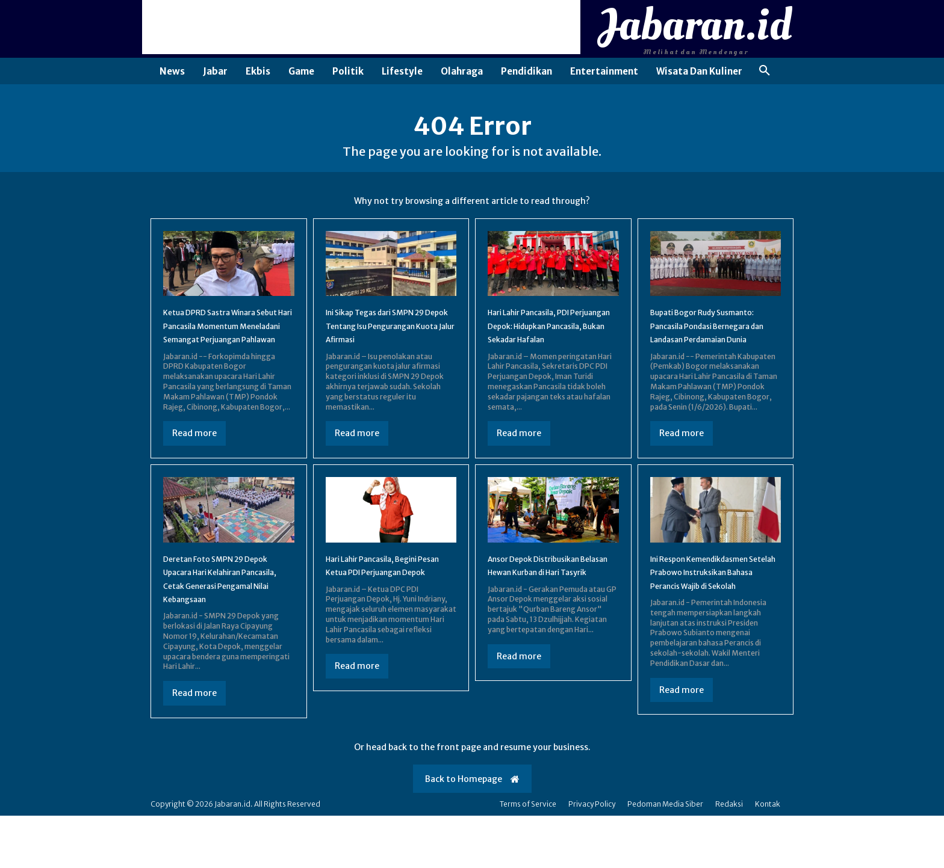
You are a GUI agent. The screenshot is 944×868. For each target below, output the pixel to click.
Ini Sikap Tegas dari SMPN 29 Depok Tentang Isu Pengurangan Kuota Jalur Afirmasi (391, 344)
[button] (764, 71)
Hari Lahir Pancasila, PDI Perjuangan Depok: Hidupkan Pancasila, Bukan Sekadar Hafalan (553, 344)
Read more (194, 471)
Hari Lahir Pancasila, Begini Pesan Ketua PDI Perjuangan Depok (389, 610)
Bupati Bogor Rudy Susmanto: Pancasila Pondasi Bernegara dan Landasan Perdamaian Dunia (715, 344)
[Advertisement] (361, 27)
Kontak (767, 856)
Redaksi (729, 856)
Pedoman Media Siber (665, 856)
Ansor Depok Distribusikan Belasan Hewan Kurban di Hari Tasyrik (547, 610)
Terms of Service (528, 856)
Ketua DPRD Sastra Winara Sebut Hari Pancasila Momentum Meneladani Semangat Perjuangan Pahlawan (222, 351)
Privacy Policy (591, 856)
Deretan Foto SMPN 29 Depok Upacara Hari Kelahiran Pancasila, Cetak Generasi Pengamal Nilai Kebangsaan (222, 624)
